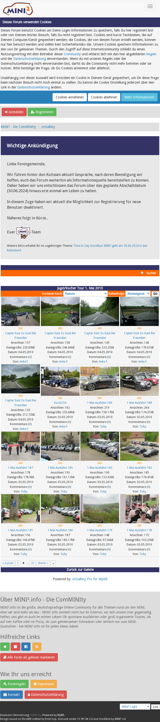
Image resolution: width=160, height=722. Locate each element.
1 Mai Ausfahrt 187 (20, 467)
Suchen (151, 273)
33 (32, 563)
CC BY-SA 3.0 (85, 719)
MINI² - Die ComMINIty (18, 127)
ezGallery (48, 127)
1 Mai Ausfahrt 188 (139, 403)
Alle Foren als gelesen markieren (29, 657)
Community (72, 54)
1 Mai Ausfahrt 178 (139, 530)
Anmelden (14, 112)
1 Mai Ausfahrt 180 (60, 530)
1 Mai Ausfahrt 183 (99, 467)
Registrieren (42, 112)
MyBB (60, 715)
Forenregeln (14, 684)
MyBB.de (35, 715)
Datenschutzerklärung (29, 59)
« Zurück (7, 563)
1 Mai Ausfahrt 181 (20, 530)
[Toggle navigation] (150, 6)
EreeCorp (50, 719)
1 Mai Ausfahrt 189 (99, 403)
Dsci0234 (60, 403)
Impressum (44, 684)
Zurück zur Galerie (80, 569)
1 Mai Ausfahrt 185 (60, 467)
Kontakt (11, 695)
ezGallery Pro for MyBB (89, 579)
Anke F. (24, 361)
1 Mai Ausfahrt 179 (99, 530)
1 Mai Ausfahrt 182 (139, 467)
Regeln (151, 54)
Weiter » (43, 563)
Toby (103, 426)
